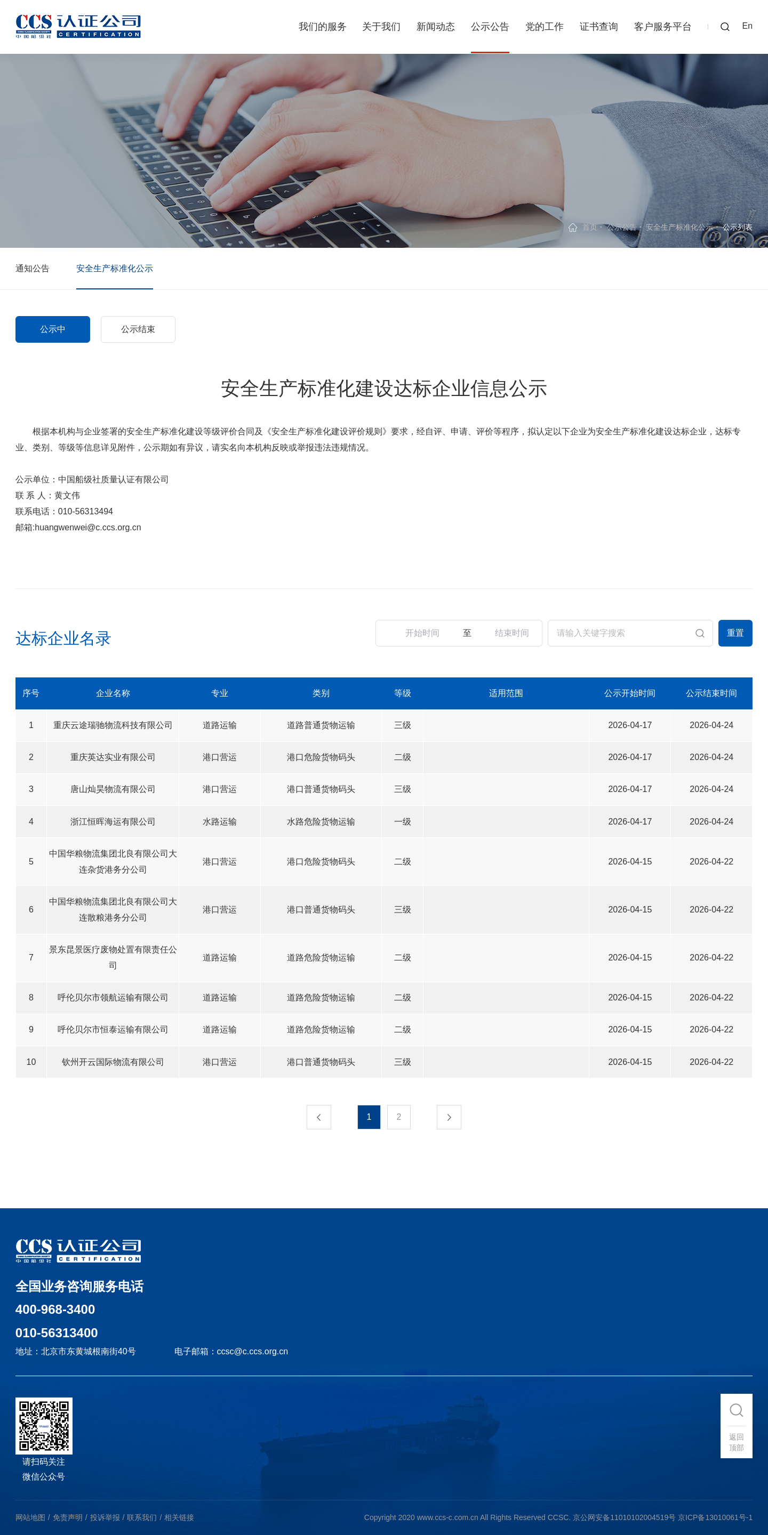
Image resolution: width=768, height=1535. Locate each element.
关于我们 (381, 26)
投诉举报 (105, 1517)
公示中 (53, 329)
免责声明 (68, 1517)
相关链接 (179, 1517)
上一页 (315, 1117)
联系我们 (142, 1517)
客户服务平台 (663, 26)
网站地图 (30, 1517)
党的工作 (544, 26)
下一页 (453, 1117)
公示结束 (138, 329)
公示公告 (490, 26)
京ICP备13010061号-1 (715, 1517)
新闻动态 (436, 26)
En (747, 25)
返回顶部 (736, 1442)
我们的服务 (323, 26)
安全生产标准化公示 (679, 227)
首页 (589, 227)
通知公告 (32, 268)
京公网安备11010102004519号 (624, 1517)
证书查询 (599, 26)
